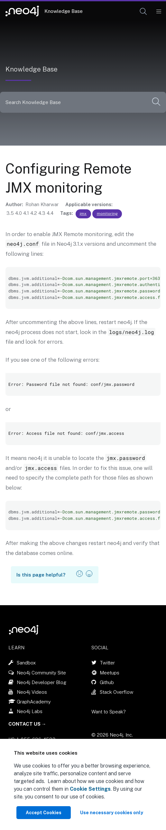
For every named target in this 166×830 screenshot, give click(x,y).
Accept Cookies (43, 812)
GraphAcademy (34, 701)
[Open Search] (143, 11)
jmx (83, 213)
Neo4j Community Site (41, 672)
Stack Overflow (117, 692)
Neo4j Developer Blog (42, 682)
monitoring (107, 213)
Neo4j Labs (29, 711)
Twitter (107, 662)
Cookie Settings (90, 789)
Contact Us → (27, 724)
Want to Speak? (108, 711)
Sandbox (26, 662)
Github (107, 682)
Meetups (109, 672)
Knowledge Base (63, 11)
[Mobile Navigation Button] (158, 11)
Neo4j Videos (32, 692)
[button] (143, 11)
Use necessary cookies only (111, 812)
